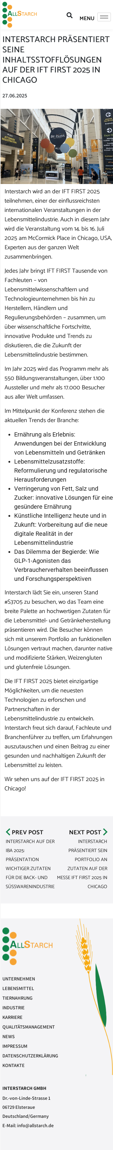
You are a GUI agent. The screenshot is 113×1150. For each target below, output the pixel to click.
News (8, 1036)
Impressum (14, 1046)
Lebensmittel (18, 988)
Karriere (12, 1017)
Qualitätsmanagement (28, 1027)
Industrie (13, 1007)
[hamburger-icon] (104, 17)
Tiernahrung (17, 998)
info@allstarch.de (35, 1125)
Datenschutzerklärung (30, 1056)
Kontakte (13, 1065)
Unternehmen (18, 979)
